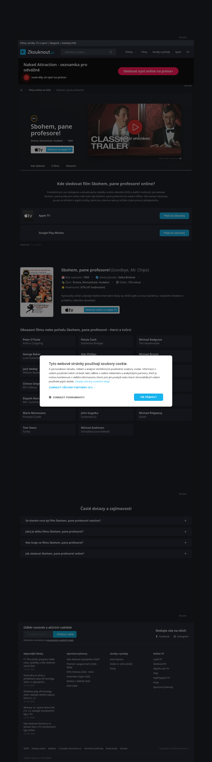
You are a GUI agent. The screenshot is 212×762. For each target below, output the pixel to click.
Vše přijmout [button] (148, 397)
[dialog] (106, 381)
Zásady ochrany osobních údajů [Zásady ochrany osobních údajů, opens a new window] (92, 381)
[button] (106, 387)
